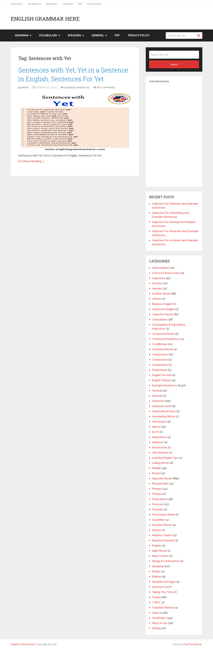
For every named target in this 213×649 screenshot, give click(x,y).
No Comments (106, 87)
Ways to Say (160, 623)
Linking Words (160, 463)
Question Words (162, 525)
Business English (162, 304)
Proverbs (157, 509)
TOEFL (156, 602)
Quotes (156, 530)
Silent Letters (160, 556)
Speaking (51, 4)
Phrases (157, 488)
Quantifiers (158, 519)
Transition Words (162, 607)
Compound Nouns (163, 333)
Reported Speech (163, 540)
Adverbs (157, 283)
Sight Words (159, 550)
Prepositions (159, 499)
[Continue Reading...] (30, 161)
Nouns (156, 473)
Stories (156, 571)
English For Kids (161, 375)
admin (24, 87)
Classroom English (163, 309)
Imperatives (159, 437)
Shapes (156, 545)
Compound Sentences (166, 339)
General (67, 4)
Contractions (160, 364)
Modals (156, 468)
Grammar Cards (161, 406)
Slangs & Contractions (165, 561)
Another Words (161, 293)
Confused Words (162, 349)
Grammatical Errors (164, 411)
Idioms (156, 426)
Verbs (155, 612)
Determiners (159, 370)
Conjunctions (160, 354)
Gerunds (157, 395)
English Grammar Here (45, 18)
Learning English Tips (165, 457)
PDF (80, 4)
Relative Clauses (162, 535)
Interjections (159, 447)
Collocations (159, 319)
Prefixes (157, 494)
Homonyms (159, 421)
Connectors (159, 359)
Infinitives (157, 442)
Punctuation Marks (163, 514)
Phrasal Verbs (160, 483)
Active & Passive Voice (166, 273)
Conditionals (159, 344)
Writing (156, 628)
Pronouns (158, 504)
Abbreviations (160, 267)
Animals (157, 288)
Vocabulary (34, 4)
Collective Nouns (162, 314)
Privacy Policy (94, 4)
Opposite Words (162, 478)
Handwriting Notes (163, 416)
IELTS (155, 432)
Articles (156, 298)
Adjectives (158, 278)
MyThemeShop (193, 644)
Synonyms (158, 587)
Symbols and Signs (164, 581)
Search (199, 35)
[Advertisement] (174, 133)
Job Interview (160, 452)
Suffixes (156, 576)
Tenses (156, 597)
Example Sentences (77, 87)
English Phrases (161, 380)
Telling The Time (162, 592)
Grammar (16, 4)
